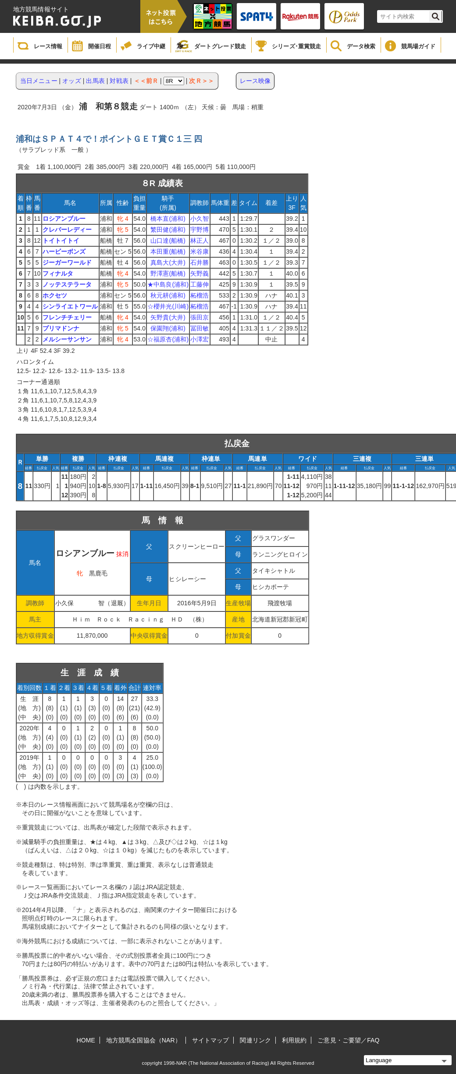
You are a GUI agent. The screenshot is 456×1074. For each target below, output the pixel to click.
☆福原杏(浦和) (168, 339)
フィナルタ (58, 273)
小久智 (199, 218)
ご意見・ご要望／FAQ (348, 1040)
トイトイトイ (61, 240)
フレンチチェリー (67, 317)
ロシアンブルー (64, 218)
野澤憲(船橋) (167, 273)
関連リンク (255, 1040)
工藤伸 (199, 284)
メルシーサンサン (67, 339)
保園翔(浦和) (167, 328)
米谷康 (199, 251)
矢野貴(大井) (167, 317)
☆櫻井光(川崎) (168, 306)
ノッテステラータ (67, 284)
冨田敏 (199, 328)
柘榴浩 (199, 295)
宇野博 (199, 229)
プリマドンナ (61, 328)
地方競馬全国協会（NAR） (143, 1040)
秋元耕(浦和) (167, 295)
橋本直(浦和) (167, 218)
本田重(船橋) (167, 251)
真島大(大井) (167, 262)
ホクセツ (55, 295)
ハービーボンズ (64, 251)
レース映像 (255, 80)
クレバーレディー (67, 229)
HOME (86, 1040)
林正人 (199, 240)
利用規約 (294, 1040)
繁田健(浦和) (167, 229)
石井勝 (199, 262)
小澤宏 (199, 339)
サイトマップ (210, 1040)
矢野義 (199, 273)
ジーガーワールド (67, 262)
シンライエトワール (70, 306)
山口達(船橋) (167, 240)
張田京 (199, 317)
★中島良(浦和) (168, 284)
